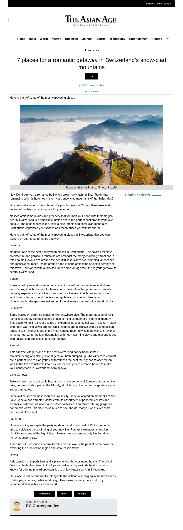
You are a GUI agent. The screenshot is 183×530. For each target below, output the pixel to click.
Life (91, 76)
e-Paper (150, 3)
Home (21, 38)
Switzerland (44, 493)
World (44, 38)
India (32, 38)
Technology (117, 38)
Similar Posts (137, 195)
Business (71, 38)
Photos (157, 38)
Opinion (87, 38)
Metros (56, 38)
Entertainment (139, 38)
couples (82, 493)
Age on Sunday (163, 3)
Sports (101, 38)
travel (64, 493)
